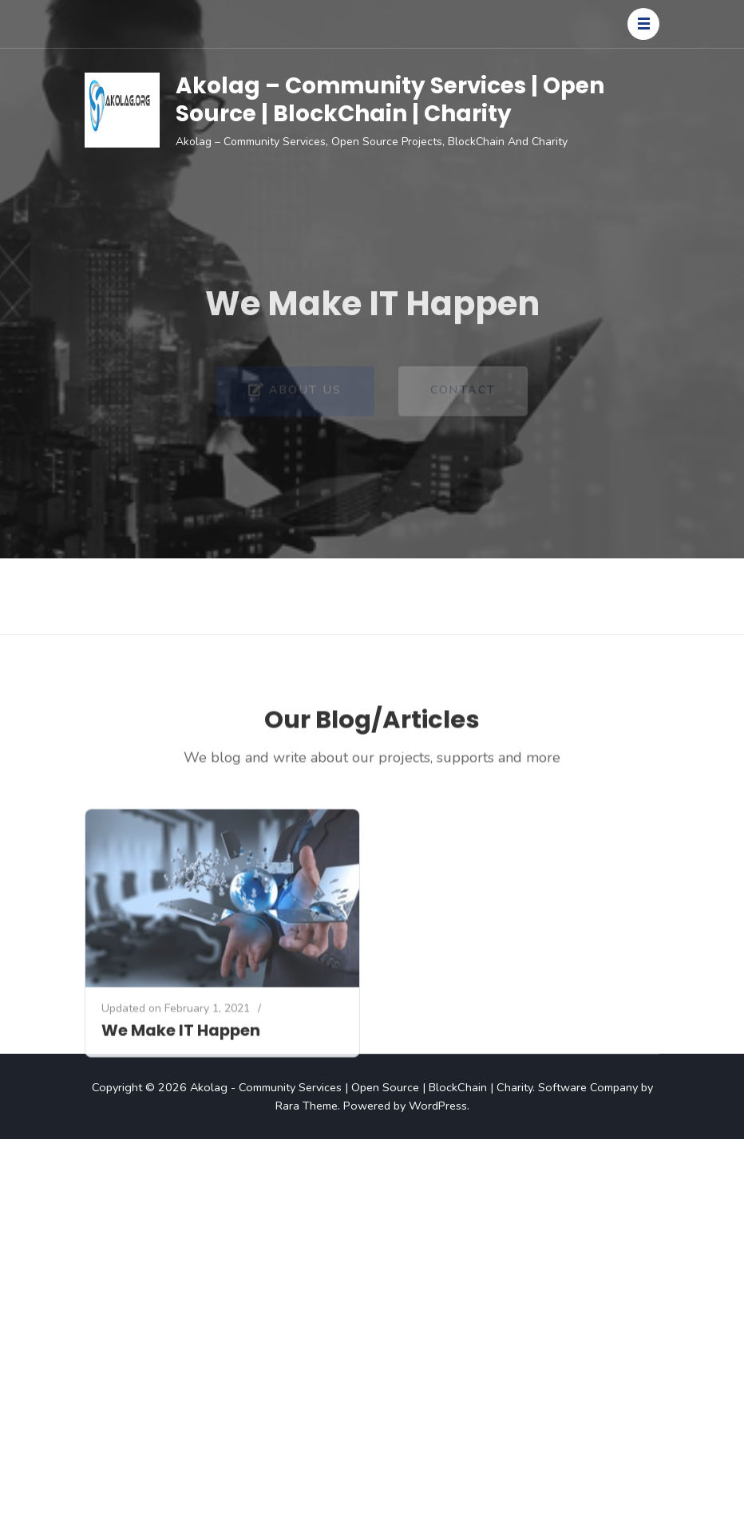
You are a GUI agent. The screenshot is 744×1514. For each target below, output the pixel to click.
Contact (463, 398)
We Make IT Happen (180, 1089)
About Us (295, 399)
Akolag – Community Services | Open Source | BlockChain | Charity (390, 99)
